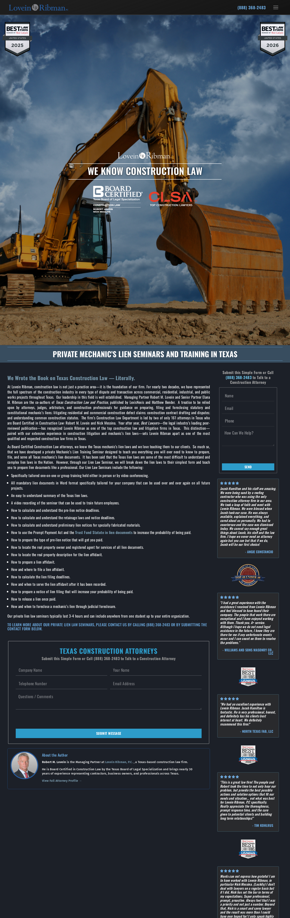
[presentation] (44, 719)
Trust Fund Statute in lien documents (103, 532)
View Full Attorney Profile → (62, 780)
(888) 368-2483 (251, 7)
